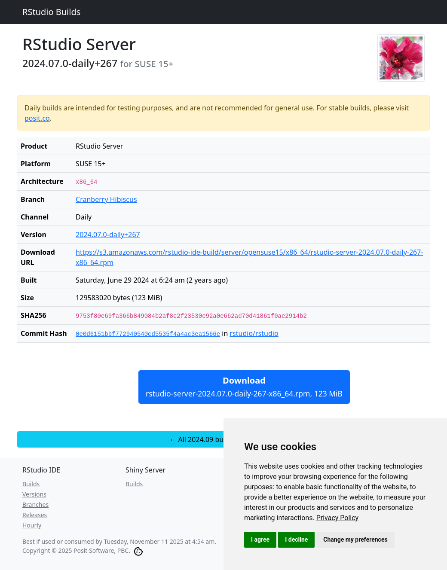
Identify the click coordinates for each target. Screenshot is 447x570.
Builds (31, 484)
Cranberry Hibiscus (106, 199)
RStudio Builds (51, 12)
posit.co (37, 118)
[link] (337, 518)
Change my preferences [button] (355, 539)
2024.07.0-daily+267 (108, 234)
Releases (34, 515)
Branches (35, 504)
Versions (34, 494)
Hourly (31, 525)
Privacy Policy (337, 518)
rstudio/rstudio (254, 333)
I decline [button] (296, 539)
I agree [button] (260, 539)
